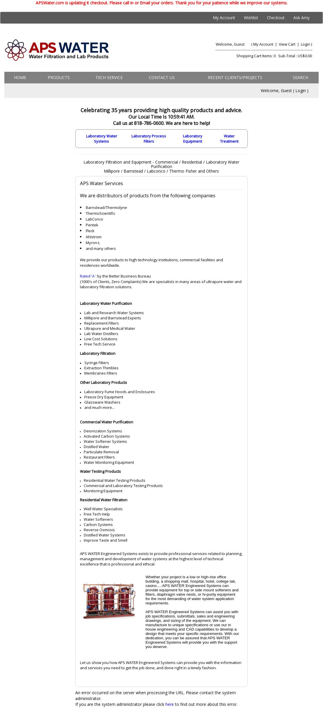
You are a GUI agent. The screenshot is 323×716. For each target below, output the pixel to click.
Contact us (162, 77)
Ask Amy (301, 17)
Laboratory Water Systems (101, 138)
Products (59, 77)
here (169, 704)
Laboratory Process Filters (148, 138)
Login (305, 44)
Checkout (276, 17)
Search (300, 77)
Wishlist (251, 17)
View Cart (287, 44)
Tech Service (109, 77)
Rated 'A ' (88, 276)
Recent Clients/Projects (235, 77)
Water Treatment (229, 138)
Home (20, 77)
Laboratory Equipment (192, 138)
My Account (224, 17)
